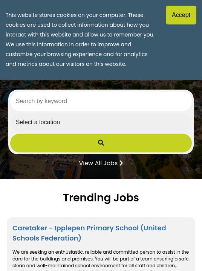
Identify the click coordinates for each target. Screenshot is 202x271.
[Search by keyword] (101, 101)
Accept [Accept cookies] (181, 15)
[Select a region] (101, 122)
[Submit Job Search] (101, 143)
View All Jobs (101, 162)
